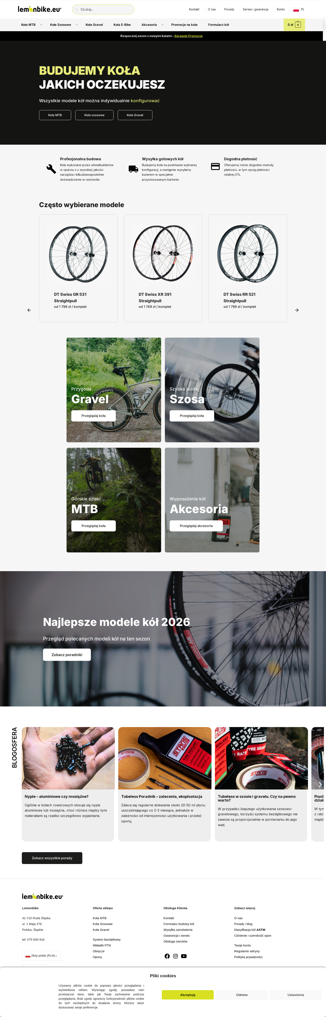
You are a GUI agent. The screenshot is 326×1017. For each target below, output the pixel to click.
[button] (320, 975)
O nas (212, 9)
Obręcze (99, 951)
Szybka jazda (184, 389)
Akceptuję (187, 995)
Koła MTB (100, 918)
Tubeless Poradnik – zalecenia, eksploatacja (166, 796)
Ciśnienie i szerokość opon (252, 935)
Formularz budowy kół (179, 924)
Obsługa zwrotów (176, 941)
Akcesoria (199, 509)
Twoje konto (242, 945)
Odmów (242, 995)
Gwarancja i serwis (177, 935)
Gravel (90, 399)
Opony (97, 957)
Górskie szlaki (85, 498)
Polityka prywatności (248, 957)
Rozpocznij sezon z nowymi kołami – (161, 36)
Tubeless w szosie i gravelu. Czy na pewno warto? (261, 798)
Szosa (187, 399)
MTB (84, 509)
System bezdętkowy (107, 939)
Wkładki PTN (102, 945)
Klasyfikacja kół (249, 929)
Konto (281, 9)
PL (302, 9)
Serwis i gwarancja (255, 9)
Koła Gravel (101, 929)
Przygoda (81, 389)
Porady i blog (243, 924)
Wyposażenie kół (187, 498)
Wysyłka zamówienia (178, 929)
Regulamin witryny (247, 951)
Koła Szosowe (103, 924)
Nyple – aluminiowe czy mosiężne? (61, 796)
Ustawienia (296, 995)
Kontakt (194, 9)
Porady (229, 9)
